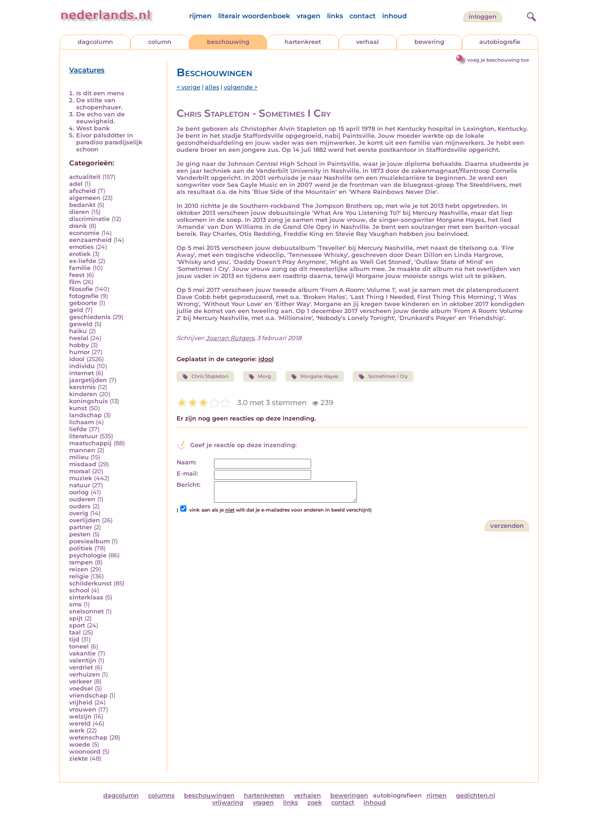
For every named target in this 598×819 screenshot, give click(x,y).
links (335, 16)
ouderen (82, 499)
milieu (79, 457)
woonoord (84, 751)
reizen (78, 569)
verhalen (307, 795)
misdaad (82, 464)
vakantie (82, 653)
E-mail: (187, 473)
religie (79, 576)
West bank (93, 128)
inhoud (394, 16)
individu (82, 366)
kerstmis (82, 387)
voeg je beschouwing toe (498, 60)
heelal (78, 338)
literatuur (83, 436)
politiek (81, 548)
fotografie (84, 295)
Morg (260, 376)
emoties (81, 246)
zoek (314, 802)
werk (77, 730)
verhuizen (84, 674)
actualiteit (84, 176)
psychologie (88, 555)
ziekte (78, 758)
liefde (78, 429)
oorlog (79, 492)
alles (212, 87)
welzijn (80, 716)
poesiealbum (89, 541)
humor (79, 352)
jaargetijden (88, 380)
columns (161, 795)
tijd (74, 639)
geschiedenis (90, 316)
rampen (81, 562)
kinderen (83, 394)
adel (76, 183)
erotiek (80, 253)
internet (81, 373)
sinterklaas (86, 597)
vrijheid (81, 702)
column (159, 41)
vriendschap (88, 695)
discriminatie (89, 218)
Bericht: (188, 484)
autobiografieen (397, 795)
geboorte (83, 302)
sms (75, 604)
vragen (308, 16)
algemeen (84, 197)
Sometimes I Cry (382, 376)
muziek (80, 478)
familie (80, 267)
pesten (80, 534)
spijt (76, 618)
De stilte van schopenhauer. (99, 104)
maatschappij (90, 443)
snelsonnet (86, 611)
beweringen (349, 795)
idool (77, 359)
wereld (80, 723)
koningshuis (88, 401)
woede (79, 744)
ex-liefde (82, 260)
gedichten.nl (475, 795)
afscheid (82, 190)
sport (77, 625)
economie (84, 232)
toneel (79, 646)
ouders (80, 506)
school (79, 590)
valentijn (82, 660)
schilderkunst (90, 583)
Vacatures (87, 70)
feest (77, 274)
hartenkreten (264, 795)
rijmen (200, 16)
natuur (79, 485)
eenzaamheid (90, 239)
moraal (79, 471)
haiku (78, 331)
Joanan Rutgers (230, 338)
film (75, 281)
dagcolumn (95, 41)
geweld (81, 324)
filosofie (81, 288)
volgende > (240, 87)
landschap (85, 415)
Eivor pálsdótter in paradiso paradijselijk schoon (109, 142)
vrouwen (82, 709)
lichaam (81, 422)
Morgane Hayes (314, 376)
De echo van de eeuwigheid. (100, 118)
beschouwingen (209, 795)
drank (78, 225)
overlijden (84, 520)
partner (80, 527)
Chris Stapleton (205, 376)
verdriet (81, 667)
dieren (79, 211)
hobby (79, 345)
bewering (429, 41)
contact (362, 16)
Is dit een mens (100, 93)
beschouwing (228, 41)
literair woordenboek (254, 16)
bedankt (82, 204)
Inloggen (483, 16)
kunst (78, 408)
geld (76, 309)
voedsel (81, 688)
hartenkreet (303, 41)
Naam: (186, 462)
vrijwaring (227, 802)
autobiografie (499, 41)
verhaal (367, 41)
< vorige (188, 87)
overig (78, 513)
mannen (82, 450)
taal (75, 632)
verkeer (80, 681)
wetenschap (88, 737)
